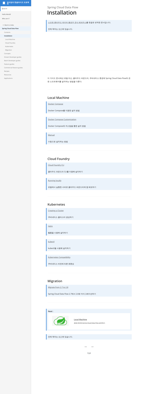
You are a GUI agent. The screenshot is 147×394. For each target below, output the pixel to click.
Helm (50, 226)
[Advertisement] (15, 115)
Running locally (54, 180)
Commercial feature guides (13, 68)
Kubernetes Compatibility (59, 257)
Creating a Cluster (56, 210)
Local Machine (10, 39)
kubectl (51, 241)
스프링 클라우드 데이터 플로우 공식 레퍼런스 (67, 22)
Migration (8, 50)
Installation (8, 36)
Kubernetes (9, 46)
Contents (7, 32)
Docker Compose (55, 104)
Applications (8, 78)
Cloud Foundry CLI (56, 165)
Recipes (6, 71)
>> (92, 347)
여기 (60, 29)
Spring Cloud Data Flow (10, 29)
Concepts (7, 54)
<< (86, 347)
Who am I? (5, 19)
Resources (7, 75)
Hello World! (6, 14)
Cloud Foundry (10, 43)
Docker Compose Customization (62, 119)
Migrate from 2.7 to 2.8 (58, 287)
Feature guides (9, 64)
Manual (51, 135)
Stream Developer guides (12, 57)
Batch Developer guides (12, 61)
